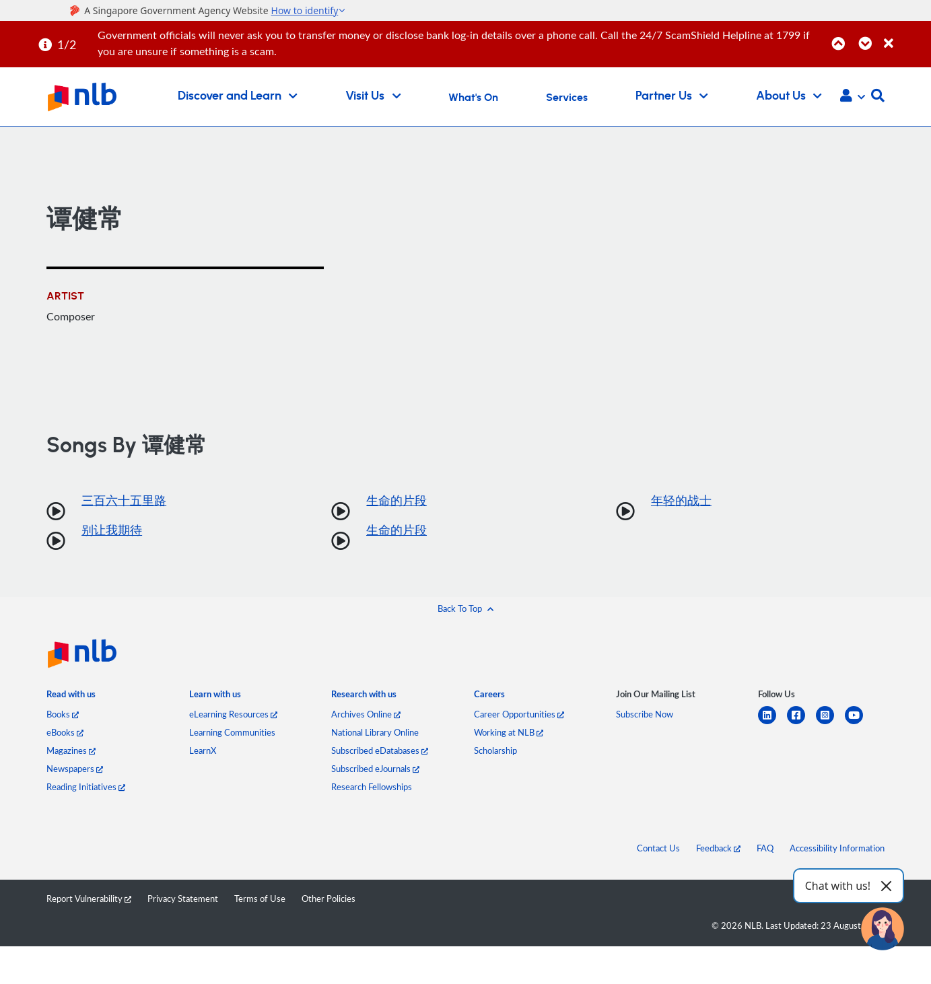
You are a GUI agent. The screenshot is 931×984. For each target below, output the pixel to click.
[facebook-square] (801, 723)
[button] (852, 96)
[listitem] (71, 696)
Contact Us (658, 848)
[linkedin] (772, 723)
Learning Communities (232, 732)
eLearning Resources (233, 714)
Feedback (718, 848)
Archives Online (366, 714)
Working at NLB (508, 732)
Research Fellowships (371, 787)
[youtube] (859, 723)
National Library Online (375, 732)
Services (567, 97)
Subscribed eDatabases (379, 750)
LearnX (202, 750)
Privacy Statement (182, 898)
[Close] (905, 36)
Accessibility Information (837, 848)
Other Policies (328, 898)
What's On (473, 97)
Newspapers (74, 769)
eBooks (64, 732)
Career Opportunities (519, 714)
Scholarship (495, 750)
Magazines (71, 750)
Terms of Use (259, 898)
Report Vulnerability (88, 898)
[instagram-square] (830, 723)
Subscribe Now (644, 714)
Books (62, 714)
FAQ (765, 848)
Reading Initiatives (85, 787)
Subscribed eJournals (375, 769)
